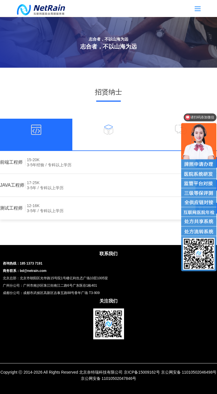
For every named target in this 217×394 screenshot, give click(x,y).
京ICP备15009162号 (142, 372)
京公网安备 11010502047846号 (108, 378)
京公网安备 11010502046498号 (189, 372)
